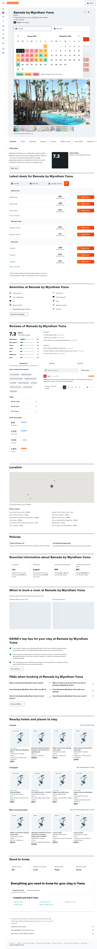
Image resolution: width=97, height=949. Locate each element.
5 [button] (31, 51)
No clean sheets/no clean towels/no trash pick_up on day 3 (63, 351)
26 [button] (32, 64)
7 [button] (40, 51)
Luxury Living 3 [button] (57, 832)
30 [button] (18, 69)
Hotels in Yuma (18, 904)
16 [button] (18, 60)
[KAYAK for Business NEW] (3, 38)
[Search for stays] (3, 13)
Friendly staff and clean (53, 335)
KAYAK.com (12, 943)
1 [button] (45, 46)
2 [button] (18, 51)
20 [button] (36, 60)
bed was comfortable (16, 379)
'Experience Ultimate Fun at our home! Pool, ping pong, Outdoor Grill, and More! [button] (41, 834)
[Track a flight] (3, 34)
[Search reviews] (62, 370)
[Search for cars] (3, 17)
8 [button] (45, 51)
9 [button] (18, 55)
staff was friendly (26, 374)
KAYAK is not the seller (52, 926)
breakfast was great (30, 379)
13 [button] (36, 55)
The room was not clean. (54, 353)
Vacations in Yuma (70, 902)
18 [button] (27, 60)
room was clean (14, 374)
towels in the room (15, 387)
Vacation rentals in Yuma (46, 904)
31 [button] (22, 69)
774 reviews (25, 22)
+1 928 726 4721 (19, 20)
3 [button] (22, 51)
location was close (23, 383)
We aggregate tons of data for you (52, 930)
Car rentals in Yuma (44, 902)
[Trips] (3, 43)
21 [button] (41, 60)
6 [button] (36, 51)
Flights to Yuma (18, 902)
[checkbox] (18, 424)
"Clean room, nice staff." (53, 337)
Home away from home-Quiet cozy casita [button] (83, 749)
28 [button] (41, 64)
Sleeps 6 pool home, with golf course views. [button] (62, 749)
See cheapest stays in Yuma (85, 767)
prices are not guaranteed (47, 921)
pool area (33, 383)
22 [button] (45, 60)
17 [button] (22, 60)
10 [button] (22, 55)
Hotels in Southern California (71, 943)
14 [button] (41, 55)
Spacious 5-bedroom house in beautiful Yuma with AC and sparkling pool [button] (40, 750)
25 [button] (27, 64)
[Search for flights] (3, 9)
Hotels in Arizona (57, 943)
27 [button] (36, 64)
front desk (13, 383)
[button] (3, 3)
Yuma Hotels (84, 943)
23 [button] (18, 64)
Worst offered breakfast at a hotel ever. (58, 348)
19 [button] (31, 60)
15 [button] (45, 55)
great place (13, 391)
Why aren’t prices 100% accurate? (52, 933)
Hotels (19, 943)
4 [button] (27, 51)
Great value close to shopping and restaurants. (60, 340)
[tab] (23, 363)
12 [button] (31, 55)
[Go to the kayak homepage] (13, 3)
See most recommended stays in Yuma (82, 810)
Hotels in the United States (43, 943)
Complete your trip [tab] (18, 890)
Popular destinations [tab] (33, 890)
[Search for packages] (3, 21)
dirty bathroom (27, 387)
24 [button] (22, 64)
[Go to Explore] (3, 30)
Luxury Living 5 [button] (78, 832)
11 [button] (27, 55)
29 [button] (45, 64)
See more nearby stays (87, 725)
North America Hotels (28, 943)
